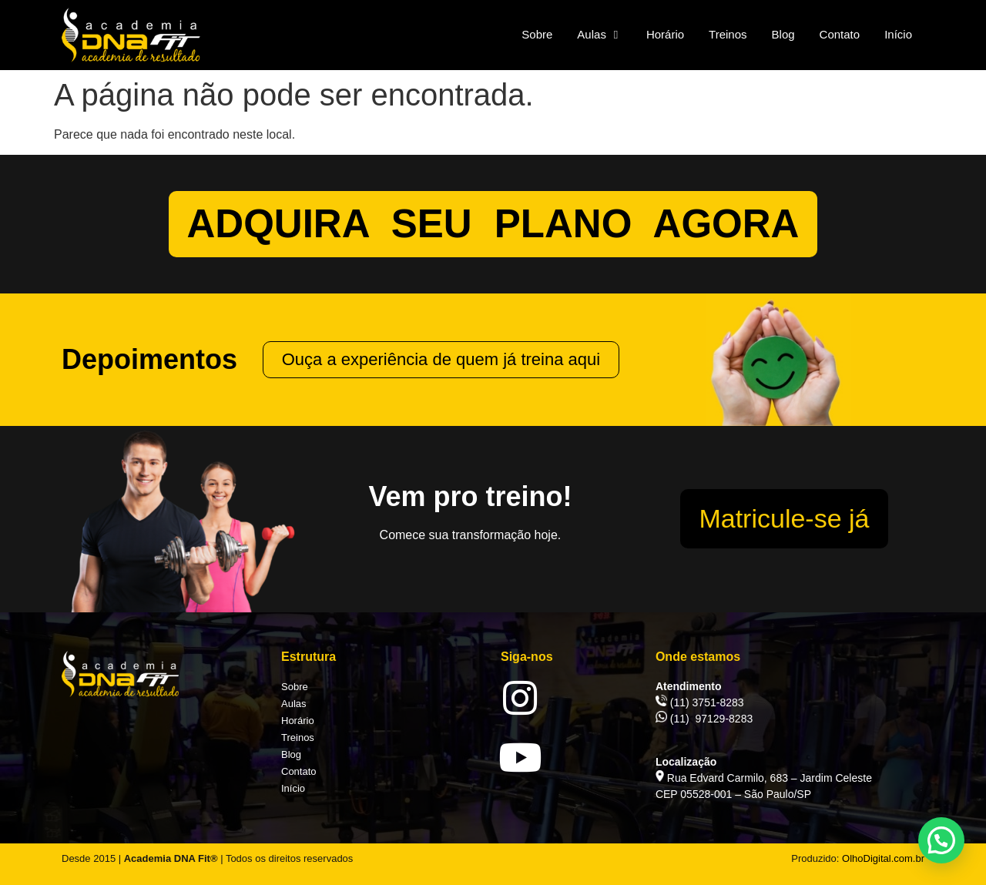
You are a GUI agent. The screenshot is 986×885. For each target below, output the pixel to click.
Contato (299, 771)
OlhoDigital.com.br (883, 858)
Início (293, 788)
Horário (297, 720)
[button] (941, 840)
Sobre (294, 686)
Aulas (294, 703)
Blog (291, 754)
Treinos (297, 737)
